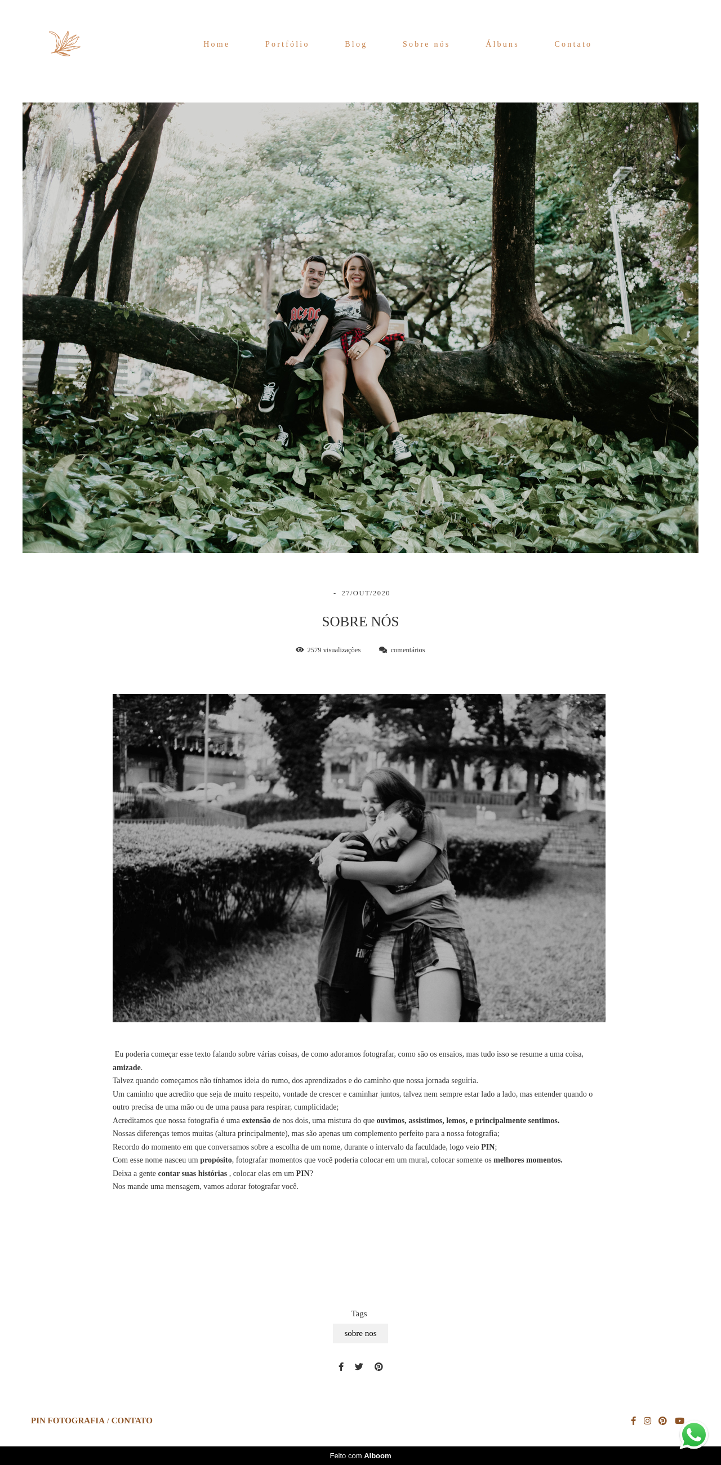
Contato (574, 44)
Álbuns (502, 44)
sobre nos (360, 1333)
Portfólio (287, 44)
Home (216, 44)
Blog (356, 44)
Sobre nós (426, 44)
